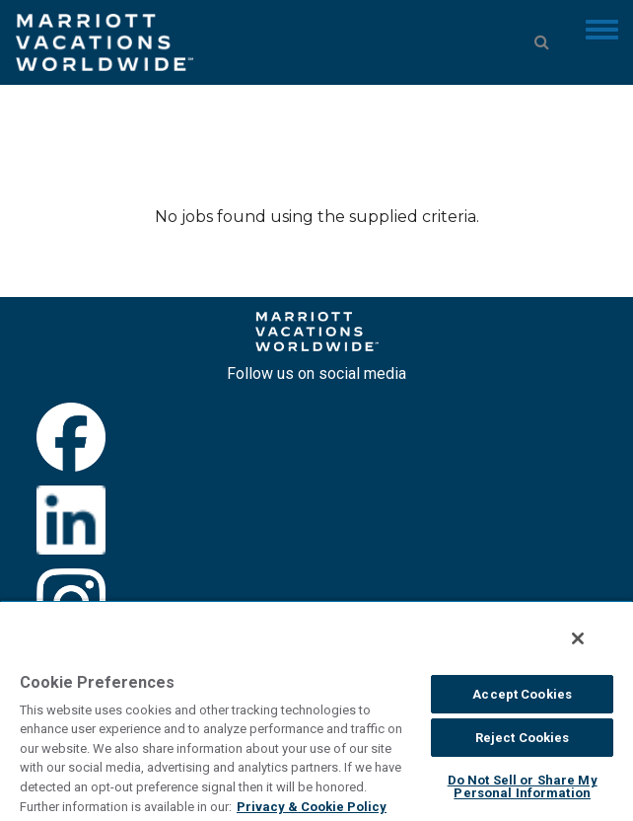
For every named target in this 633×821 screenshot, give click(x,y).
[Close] (577, 638)
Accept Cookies (522, 694)
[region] (316, 710)
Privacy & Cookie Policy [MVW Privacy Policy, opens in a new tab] (312, 806)
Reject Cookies (522, 737)
